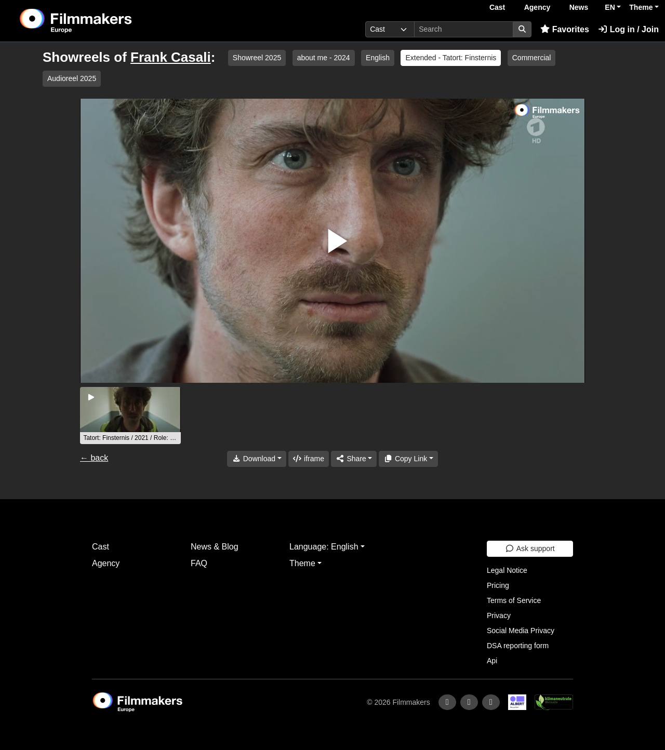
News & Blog (214, 546)
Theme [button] (641, 7)
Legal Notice (507, 570)
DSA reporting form (518, 645)
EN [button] (610, 7)
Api (492, 661)
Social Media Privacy (520, 630)
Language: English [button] (323, 546)
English (378, 57)
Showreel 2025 (257, 57)
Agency (537, 7)
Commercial (531, 57)
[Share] (354, 459)
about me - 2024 (323, 57)
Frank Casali (170, 57)
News (579, 7)
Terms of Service (514, 600)
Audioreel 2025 (71, 78)
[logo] (101, 21)
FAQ (199, 563)
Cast (497, 7)
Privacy (499, 615)
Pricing (498, 585)
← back (94, 457)
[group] (130, 415)
